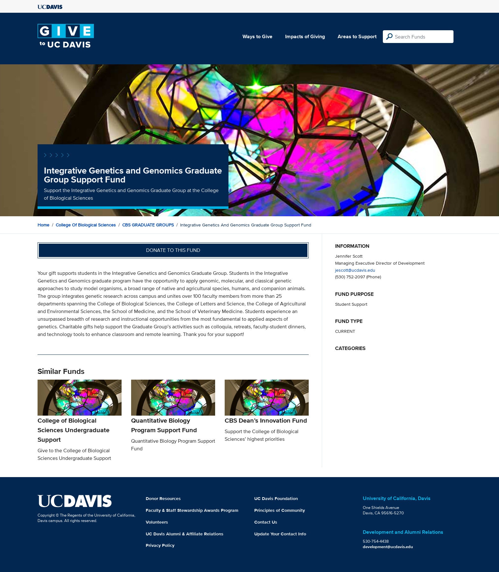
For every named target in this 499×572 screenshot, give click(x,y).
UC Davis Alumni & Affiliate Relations (184, 534)
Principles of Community (279, 510)
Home (43, 225)
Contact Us (265, 522)
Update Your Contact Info (280, 534)
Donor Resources (163, 498)
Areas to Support (357, 36)
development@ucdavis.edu (388, 547)
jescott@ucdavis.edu (355, 270)
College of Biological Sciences (86, 225)
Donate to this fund (173, 250)
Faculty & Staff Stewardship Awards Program (192, 510)
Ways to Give (257, 36)
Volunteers (157, 522)
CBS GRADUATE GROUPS (148, 225)
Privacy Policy (160, 545)
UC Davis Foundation (276, 498)
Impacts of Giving (305, 36)
